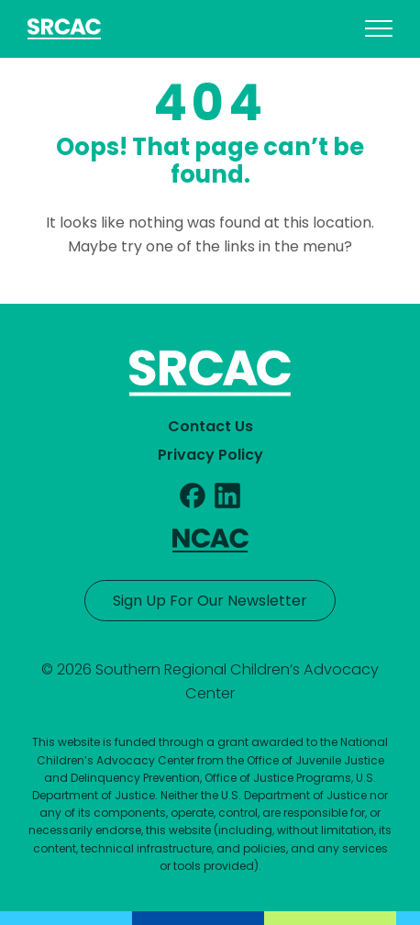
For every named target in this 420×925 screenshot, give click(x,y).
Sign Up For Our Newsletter (210, 600)
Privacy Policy (210, 454)
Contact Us (210, 426)
